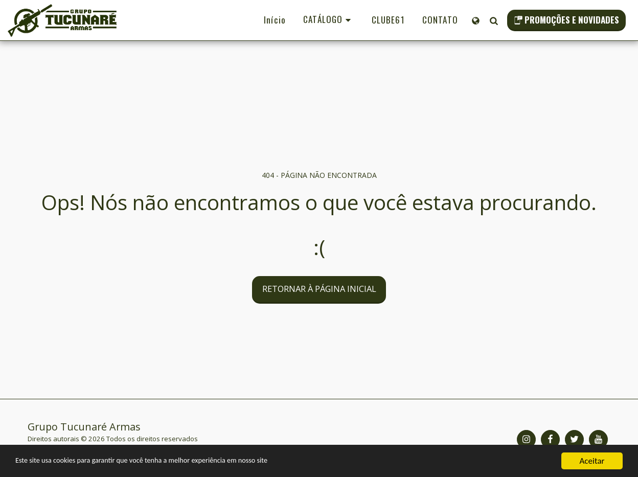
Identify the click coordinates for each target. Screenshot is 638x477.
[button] (493, 20)
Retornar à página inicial (319, 288)
